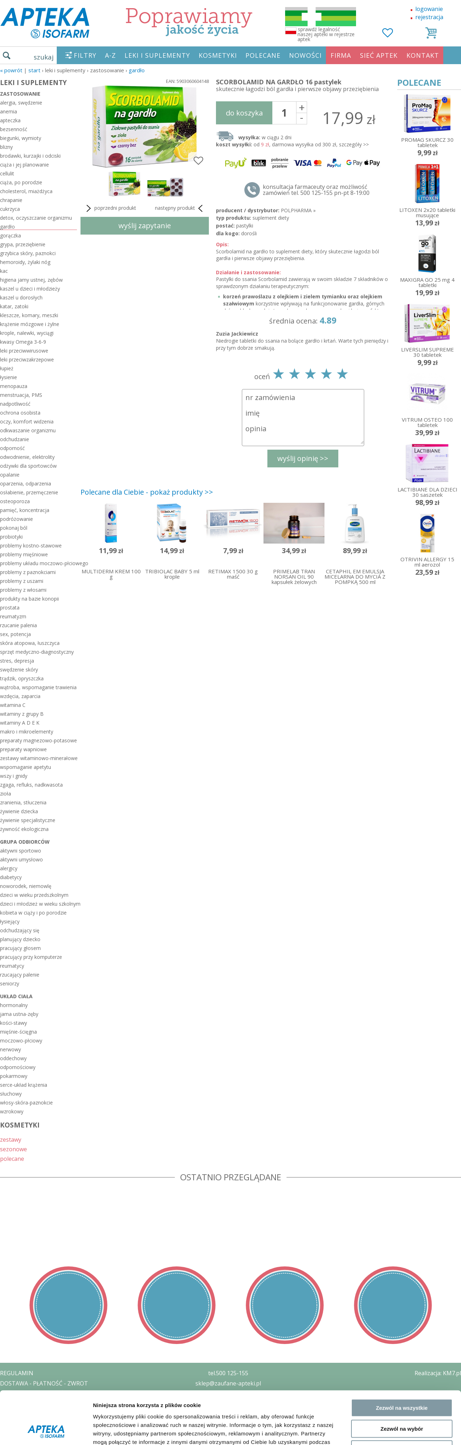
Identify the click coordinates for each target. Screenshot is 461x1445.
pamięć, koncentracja (24, 510)
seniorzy (9, 983)
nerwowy (10, 1049)
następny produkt (180, 208)
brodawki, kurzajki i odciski (30, 155)
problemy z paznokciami (28, 572)
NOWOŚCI (305, 55)
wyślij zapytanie (144, 225)
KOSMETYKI (218, 55)
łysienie (8, 377)
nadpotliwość (15, 403)
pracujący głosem (20, 948)
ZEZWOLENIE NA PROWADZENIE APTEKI (54, 1403)
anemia (8, 111)
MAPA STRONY (20, 1434)
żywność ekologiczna (24, 829)
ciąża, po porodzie (21, 182)
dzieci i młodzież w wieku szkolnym (38, 903)
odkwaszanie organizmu (28, 430)
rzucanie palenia (18, 625)
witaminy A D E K (19, 722)
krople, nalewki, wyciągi (27, 333)
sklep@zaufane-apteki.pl (228, 1383)
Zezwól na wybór (402, 1133)
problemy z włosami (23, 589)
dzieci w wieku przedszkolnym (34, 895)
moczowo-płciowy (21, 1040)
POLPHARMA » (298, 210)
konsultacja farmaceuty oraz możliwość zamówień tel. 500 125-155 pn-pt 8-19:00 (316, 190)
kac (4, 271)
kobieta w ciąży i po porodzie (33, 912)
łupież (6, 368)
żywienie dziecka (19, 811)
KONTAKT (422, 55)
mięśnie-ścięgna (18, 1031)
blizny (6, 147)
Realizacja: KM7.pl (438, 1373)
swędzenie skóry (19, 669)
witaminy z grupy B (22, 713)
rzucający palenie (19, 974)
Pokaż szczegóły (378, 1184)
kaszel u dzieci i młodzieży (30, 288)
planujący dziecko (20, 939)
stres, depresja (17, 660)
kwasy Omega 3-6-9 (23, 341)
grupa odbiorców (25, 841)
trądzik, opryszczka (22, 678)
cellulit (7, 173)
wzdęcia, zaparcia (20, 696)
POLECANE (263, 55)
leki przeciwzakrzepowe (27, 359)
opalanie (10, 474)
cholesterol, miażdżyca (26, 191)
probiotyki (11, 536)
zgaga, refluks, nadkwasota (31, 784)
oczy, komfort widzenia (27, 421)
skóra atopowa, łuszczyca (30, 643)
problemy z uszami (21, 581)
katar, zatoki (14, 306)
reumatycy (12, 965)
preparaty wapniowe (23, 749)
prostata (10, 607)
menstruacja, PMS (21, 395)
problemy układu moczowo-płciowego (38, 563)
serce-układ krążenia (23, 1084)
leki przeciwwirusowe (24, 350)
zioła (5, 793)
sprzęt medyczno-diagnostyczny (37, 651)
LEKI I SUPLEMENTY (157, 55)
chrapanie (11, 200)
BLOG (7, 1424)
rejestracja (429, 17)
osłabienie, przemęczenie (29, 492)
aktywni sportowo (20, 850)
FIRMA (341, 55)
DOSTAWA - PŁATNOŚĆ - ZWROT (44, 1383)
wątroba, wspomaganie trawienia (38, 687)
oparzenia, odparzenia (25, 483)
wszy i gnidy (13, 775)
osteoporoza (15, 501)
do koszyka (244, 113)
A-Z (110, 55)
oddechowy (13, 1058)
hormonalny (14, 1005)
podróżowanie (16, 519)
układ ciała (16, 996)
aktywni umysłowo (21, 859)
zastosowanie (20, 93)
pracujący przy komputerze (31, 957)
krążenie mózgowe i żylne (29, 324)
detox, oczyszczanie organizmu (36, 217)
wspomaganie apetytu (25, 767)
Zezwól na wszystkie (402, 1112)
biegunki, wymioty (20, 138)
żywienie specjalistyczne (27, 820)
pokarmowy (13, 1076)
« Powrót (11, 70)
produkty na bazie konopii (29, 598)
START (34, 70)
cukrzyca (10, 209)
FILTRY (85, 55)
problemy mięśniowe (24, 554)
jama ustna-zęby (19, 1014)
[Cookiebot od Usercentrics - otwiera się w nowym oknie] (46, 1184)
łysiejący (10, 921)
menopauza (13, 386)
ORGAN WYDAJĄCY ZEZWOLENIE (43, 1414)
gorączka (10, 235)
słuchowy (11, 1093)
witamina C (13, 705)
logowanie (429, 9)
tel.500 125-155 (228, 1373)
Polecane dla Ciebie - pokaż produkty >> (146, 492)
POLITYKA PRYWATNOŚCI (34, 1394)
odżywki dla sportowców (28, 465)
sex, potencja (15, 634)
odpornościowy (17, 1067)
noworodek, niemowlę (25, 886)
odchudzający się (19, 930)
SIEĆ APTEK (379, 55)
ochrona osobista (20, 412)
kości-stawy (13, 1022)
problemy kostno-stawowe (31, 545)
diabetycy (11, 877)
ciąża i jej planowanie (24, 164)
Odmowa (401, 1153)
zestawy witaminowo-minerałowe (38, 758)
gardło (137, 70)
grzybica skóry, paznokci (28, 253)
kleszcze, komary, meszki (29, 315)
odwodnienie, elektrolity (27, 457)
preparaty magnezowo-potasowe (38, 740)
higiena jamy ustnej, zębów (31, 279)
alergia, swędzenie (21, 102)
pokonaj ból (13, 527)
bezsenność (13, 129)
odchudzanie (14, 439)
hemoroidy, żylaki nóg (25, 262)
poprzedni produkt (110, 208)
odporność (12, 448)
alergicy (8, 868)
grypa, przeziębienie (22, 244)
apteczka (10, 120)
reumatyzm (13, 616)
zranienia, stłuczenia (23, 802)
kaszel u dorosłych (21, 297)
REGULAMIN (16, 1373)
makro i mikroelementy (26, 731)
